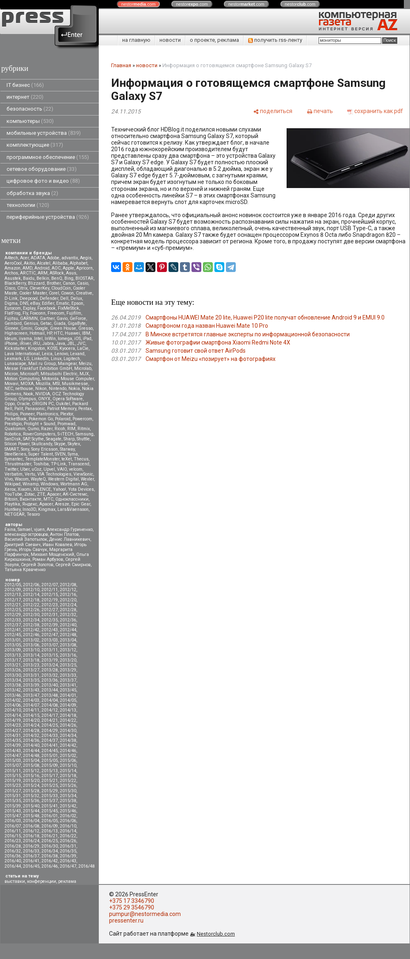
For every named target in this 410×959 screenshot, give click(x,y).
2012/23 (49, 605)
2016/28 (13, 846)
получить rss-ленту (275, 40)
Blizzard (36, 283)
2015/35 (13, 800)
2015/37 (49, 800)
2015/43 (13, 811)
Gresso (85, 328)
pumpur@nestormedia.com (145, 914)
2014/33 (49, 735)
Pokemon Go (41, 419)
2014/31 (13, 735)
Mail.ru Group (42, 363)
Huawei (72, 333)
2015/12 (31, 770)
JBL (71, 343)
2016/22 (68, 836)
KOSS (52, 348)
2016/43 (68, 861)
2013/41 (68, 685)
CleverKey (39, 288)
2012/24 (68, 605)
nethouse (24, 388)
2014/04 (49, 700)
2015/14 (68, 770)
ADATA (38, 258)
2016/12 (31, 831)
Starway (67, 449)
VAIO (62, 469)
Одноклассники (72, 499)
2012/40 (68, 625)
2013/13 (13, 655)
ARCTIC (28, 273)
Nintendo (57, 388)
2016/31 (68, 846)
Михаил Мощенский (52, 554)
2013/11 (49, 650)
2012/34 (31, 620)
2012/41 (13, 630)
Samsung (84, 434)
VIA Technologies (54, 474)
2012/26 (31, 609)
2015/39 (13, 806)
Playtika (12, 504)
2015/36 (31, 800)
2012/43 (49, 630)
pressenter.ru (126, 920)
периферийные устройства (48, 217)
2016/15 (13, 836)
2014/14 (13, 715)
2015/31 (13, 795)
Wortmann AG (73, 484)
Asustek (13, 278)
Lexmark (13, 358)
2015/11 (13, 770)
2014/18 (68, 715)
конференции (41, 881)
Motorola (50, 378)
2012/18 (31, 600)
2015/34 (68, 795)
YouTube (13, 494)
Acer (24, 258)
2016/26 (68, 840)
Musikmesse (75, 383)
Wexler (87, 479)
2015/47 (13, 815)
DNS (24, 303)
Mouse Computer (77, 378)
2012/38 (31, 625)
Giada (60, 323)
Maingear (67, 363)
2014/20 (31, 720)
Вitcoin (11, 499)
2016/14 (68, 831)
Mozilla (43, 383)
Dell (64, 298)
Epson (77, 303)
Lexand (77, 353)
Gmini (26, 328)
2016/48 (86, 866)
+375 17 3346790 (131, 901)
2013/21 (13, 665)
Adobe (53, 258)
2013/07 (49, 645)
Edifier (48, 303)
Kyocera (67, 348)
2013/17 (13, 660)
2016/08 (31, 826)
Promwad (66, 423)
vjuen (39, 529)
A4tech (11, 258)
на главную (136, 40)
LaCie (83, 348)
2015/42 (68, 806)
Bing (68, 278)
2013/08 (68, 645)
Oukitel (63, 403)
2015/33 (49, 795)
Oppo (10, 403)
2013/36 (49, 680)
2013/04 (68, 640)
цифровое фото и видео (43, 181)
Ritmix (83, 428)
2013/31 (31, 675)
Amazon (12, 268)
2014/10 (13, 710)
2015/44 (31, 811)
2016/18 (31, 836)
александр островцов (26, 534)
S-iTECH (65, 434)
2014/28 (31, 730)
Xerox (10, 489)
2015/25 (49, 785)
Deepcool (29, 298)
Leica (47, 353)
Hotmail (37, 333)
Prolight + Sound (39, 423)
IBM (86, 333)
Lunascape (15, 363)
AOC (56, 268)
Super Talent (40, 454)
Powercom (82, 419)
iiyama (25, 338)
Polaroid (63, 419)
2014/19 (13, 720)
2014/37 (49, 740)
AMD (27, 268)
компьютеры (30, 121)
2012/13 (13, 594)
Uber (25, 469)
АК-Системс (75, 494)
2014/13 (68, 710)
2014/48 (31, 755)
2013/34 (13, 680)
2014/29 (49, 730)
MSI (56, 383)
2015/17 (49, 775)
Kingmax (46, 509)
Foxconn (38, 313)
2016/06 (68, 820)
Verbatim (14, 474)
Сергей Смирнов (73, 564)
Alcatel (43, 263)
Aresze (62, 504)
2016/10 (68, 826)
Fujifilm (73, 313)
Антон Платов (64, 534)
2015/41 (49, 806)
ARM (43, 273)
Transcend (78, 464)
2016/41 (31, 861)
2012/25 (13, 609)
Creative (84, 293)
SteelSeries (15, 454)
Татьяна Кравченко (25, 569)
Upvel (49, 469)
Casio (82, 283)
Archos (11, 273)
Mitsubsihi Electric (59, 373)
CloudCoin (61, 288)
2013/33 (68, 675)
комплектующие (35, 145)
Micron (11, 373)
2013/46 (13, 695)
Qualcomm (15, 428)
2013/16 (68, 655)
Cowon (67, 293)
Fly (25, 313)
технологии (28, 205)
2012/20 (68, 600)
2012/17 (13, 600)
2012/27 (49, 609)
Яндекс (29, 504)
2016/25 (49, 840)
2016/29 (31, 846)
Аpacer (54, 494)
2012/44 (68, 630)
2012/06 (31, 584)
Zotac (29, 494)
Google (41, 328)
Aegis (85, 258)
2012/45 (13, 634)
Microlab (82, 368)
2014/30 (68, 730)
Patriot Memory (61, 408)
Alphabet (78, 263)
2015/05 (49, 760)
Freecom (56, 313)
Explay (29, 308)
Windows (49, 484)
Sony (25, 449)
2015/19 (13, 780)
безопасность (30, 109)
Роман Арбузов (47, 559)
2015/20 (31, 780)
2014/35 (13, 740)
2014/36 (31, 740)
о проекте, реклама (214, 40)
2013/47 (31, 695)
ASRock (57, 273)
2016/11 (13, 831)
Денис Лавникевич (69, 539)
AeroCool (13, 263)
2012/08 (68, 584)
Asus (71, 273)
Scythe (38, 439)
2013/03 (49, 640)
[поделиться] (272, 111)
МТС (48, 499)
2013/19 (49, 660)
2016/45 (31, 866)
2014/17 (49, 715)
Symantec (14, 459)
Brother (54, 283)
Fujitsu (11, 318)
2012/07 (49, 584)
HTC (58, 333)
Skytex (74, 444)
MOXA (27, 383)
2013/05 (13, 645)
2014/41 (49, 745)
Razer (46, 428)
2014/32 (31, 735)
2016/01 (49, 815)
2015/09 (49, 765)
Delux (76, 298)
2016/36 (13, 856)
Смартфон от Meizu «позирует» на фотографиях (211, 359)
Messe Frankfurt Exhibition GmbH (38, 368)
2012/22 (31, 605)
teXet (66, 459)
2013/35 (31, 680)
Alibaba (60, 263)
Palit (18, 408)
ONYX (44, 398)
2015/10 (68, 765)
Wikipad (12, 484)
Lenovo (61, 353)
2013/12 (68, 650)
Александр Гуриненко (70, 529)
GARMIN (29, 318)
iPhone (11, 343)
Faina (10, 529)
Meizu (85, 363)
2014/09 (68, 705)
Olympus (27, 398)
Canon (69, 283)
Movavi (11, 383)
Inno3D (29, 509)
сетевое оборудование (42, 169)
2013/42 (13, 690)
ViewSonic (83, 474)
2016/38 (49, 856)
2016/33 (31, 851)
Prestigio (13, 423)
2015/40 (31, 806)
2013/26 (13, 670)
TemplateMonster (42, 459)
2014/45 (49, 750)
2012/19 (49, 600)
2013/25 (68, 665)
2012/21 (13, 605)
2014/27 (13, 730)
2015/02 (68, 755)
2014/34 (68, 735)
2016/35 (68, 851)
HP (49, 333)
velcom (75, 469)
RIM (71, 428)
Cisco (10, 288)
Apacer (46, 504)
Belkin (42, 278)
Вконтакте (30, 499)
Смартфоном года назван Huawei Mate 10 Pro (207, 325)
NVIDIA (42, 394)
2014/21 (49, 720)
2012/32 (68, 614)
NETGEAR (15, 514)
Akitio (29, 263)
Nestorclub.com (216, 934)
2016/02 (68, 815)
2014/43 (13, 750)
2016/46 (49, 866)
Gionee (11, 328)
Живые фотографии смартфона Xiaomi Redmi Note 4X (218, 342)
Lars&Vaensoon (73, 509)
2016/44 (13, 866)
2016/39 (68, 856)
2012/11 (49, 589)
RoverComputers (39, 434)
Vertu (30, 474)
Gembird (13, 323)
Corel (54, 293)
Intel (38, 338)
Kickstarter (15, 348)
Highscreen (16, 333)
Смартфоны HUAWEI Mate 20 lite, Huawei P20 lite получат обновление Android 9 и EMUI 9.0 (265, 317)
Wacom (22, 479)
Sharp (69, 439)
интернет (25, 97)
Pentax (84, 408)
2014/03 (31, 700)
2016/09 (49, 826)
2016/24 (31, 840)
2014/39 (13, 745)
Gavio (62, 318)
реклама (67, 881)
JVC (81, 343)
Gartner (47, 318)
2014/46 (68, 750)
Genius (31, 323)
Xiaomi (24, 489)
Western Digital (63, 479)
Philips (11, 414)
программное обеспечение (48, 157)
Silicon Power (17, 444)
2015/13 (49, 770)
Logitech (72, 358)
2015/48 (31, 815)
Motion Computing (22, 378)
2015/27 (13, 790)
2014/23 (13, 725)
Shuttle (83, 439)
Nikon (41, 388)
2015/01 (49, 755)
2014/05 (68, 700)
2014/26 (68, 725)
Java (60, 343)
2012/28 (68, 609)
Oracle (23, 403)
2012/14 (31, 594)
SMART (12, 449)
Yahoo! (59, 489)
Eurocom (13, 308)
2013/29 (68, 670)
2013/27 (31, 670)
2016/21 (49, 836)
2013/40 (49, 685)
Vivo (9, 479)
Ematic (62, 303)
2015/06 (68, 760)
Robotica (13, 434)
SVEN (60, 454)
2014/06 (13, 705)
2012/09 (13, 589)
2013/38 (13, 685)
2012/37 (13, 625)
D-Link (11, 298)
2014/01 (68, 695)
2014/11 (31, 710)
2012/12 (68, 589)
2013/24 (49, 665)
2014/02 (13, 700)
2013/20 (68, 660)
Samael (25, 529)
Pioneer (27, 414)
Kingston (36, 348)
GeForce (78, 318)
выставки (15, 881)
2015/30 (68, 790)
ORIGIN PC (43, 403)
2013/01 (13, 640)
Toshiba (41, 464)
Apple (68, 268)
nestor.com (138, 4)
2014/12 (49, 710)
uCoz (36, 469)
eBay (35, 303)
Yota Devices (81, 489)
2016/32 (13, 851)
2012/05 (13, 584)
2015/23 (13, 785)
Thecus (81, 459)
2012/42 (31, 630)
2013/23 (31, 665)
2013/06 (31, 645)
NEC (9, 388)
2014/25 (49, 725)
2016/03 (13, 820)
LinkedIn (40, 358)
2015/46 (68, 811)
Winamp (31, 484)
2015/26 (68, 785)
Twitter (11, 469)
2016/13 (49, 831)
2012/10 (31, 589)
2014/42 (68, 745)
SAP (26, 439)
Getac (46, 323)
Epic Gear (80, 504)
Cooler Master (33, 293)
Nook (28, 394)
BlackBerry (15, 283)
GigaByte (77, 323)
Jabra (48, 343)
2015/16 (31, 775)
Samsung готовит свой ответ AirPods (196, 350)
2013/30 (13, 675)
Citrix (22, 288)
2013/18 (31, 660)
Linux (56, 358)
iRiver (25, 343)
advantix (69, 258)
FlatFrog (12, 313)
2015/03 (13, 760)
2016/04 (31, 820)
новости (170, 40)
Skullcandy (42, 444)
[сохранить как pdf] (375, 111)
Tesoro (33, 514)
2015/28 (31, 790)
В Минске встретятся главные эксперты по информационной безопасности (248, 334)
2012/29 (13, 614)
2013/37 (68, 680)
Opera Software (67, 398)
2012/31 (49, 614)
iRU (36, 343)
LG (27, 358)
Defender (49, 298)
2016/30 (49, 846)
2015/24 (31, 785)
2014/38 (68, 740)
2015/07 (13, 765)
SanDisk (13, 439)
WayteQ (38, 479)
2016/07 (13, 826)
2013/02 (31, 640)
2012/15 (49, 594)
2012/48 (68, 634)
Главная (121, 65)
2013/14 (31, 655)
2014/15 (31, 715)
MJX (84, 373)
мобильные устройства (44, 133)
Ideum (11, 338)
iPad (87, 338)
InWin (50, 338)
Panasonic (35, 408)
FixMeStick (68, 308)
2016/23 (13, 840)
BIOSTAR (84, 278)
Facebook (46, 308)
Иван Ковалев (57, 544)
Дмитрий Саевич (23, 544)
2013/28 (49, 670)
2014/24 (31, 725)
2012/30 (31, 614)
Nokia (74, 388)
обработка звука (32, 193)
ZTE (41, 494)
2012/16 (68, 594)
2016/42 (49, 861)
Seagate (53, 439)
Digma (11, 303)
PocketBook (16, 419)
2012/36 (68, 620)
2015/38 (68, 800)
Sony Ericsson (44, 449)
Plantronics (47, 414)
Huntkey (12, 509)
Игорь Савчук (33, 549)
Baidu (28, 278)
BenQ (56, 278)
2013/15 (49, 655)
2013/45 (68, 690)
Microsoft (29, 373)
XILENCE (42, 489)
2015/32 (31, 795)
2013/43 (31, 690)
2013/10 (31, 650)
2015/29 (49, 790)
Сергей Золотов (37, 564)
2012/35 (49, 620)
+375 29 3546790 (131, 907)
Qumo (33, 428)
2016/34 (49, 851)
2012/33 (13, 620)
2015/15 (13, 775)
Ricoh (60, 428)
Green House (63, 328)
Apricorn (84, 268)
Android (42, 268)
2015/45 (49, 811)
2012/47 (49, 634)
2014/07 (31, 705)
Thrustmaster (18, 464)
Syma (73, 454)
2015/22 (68, 780)
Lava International (22, 353)
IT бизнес (25, 85)
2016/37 (31, 856)
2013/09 (13, 650)
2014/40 (31, 745)
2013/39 (31, 685)
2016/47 (68, 866)
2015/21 (49, 780)
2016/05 (49, 820)
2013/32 (49, 675)
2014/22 (68, 720)
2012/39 (49, 625)
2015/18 (68, 775)
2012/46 (31, 634)
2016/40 (13, 861)
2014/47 (13, 755)
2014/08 (49, 705)
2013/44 (49, 690)
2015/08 (31, 765)
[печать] (319, 111)
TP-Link (58, 464)
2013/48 (49, 695)
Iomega (65, 338)
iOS (77, 338)
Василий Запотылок (26, 539)
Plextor (66, 414)
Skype (60, 444)
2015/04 (31, 760)
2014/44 (31, 750)
